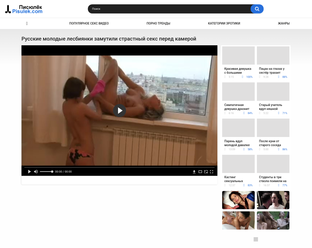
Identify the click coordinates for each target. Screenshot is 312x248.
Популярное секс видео (89, 23)
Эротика (26, 23)
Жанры (284, 23)
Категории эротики (224, 23)
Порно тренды (158, 23)
